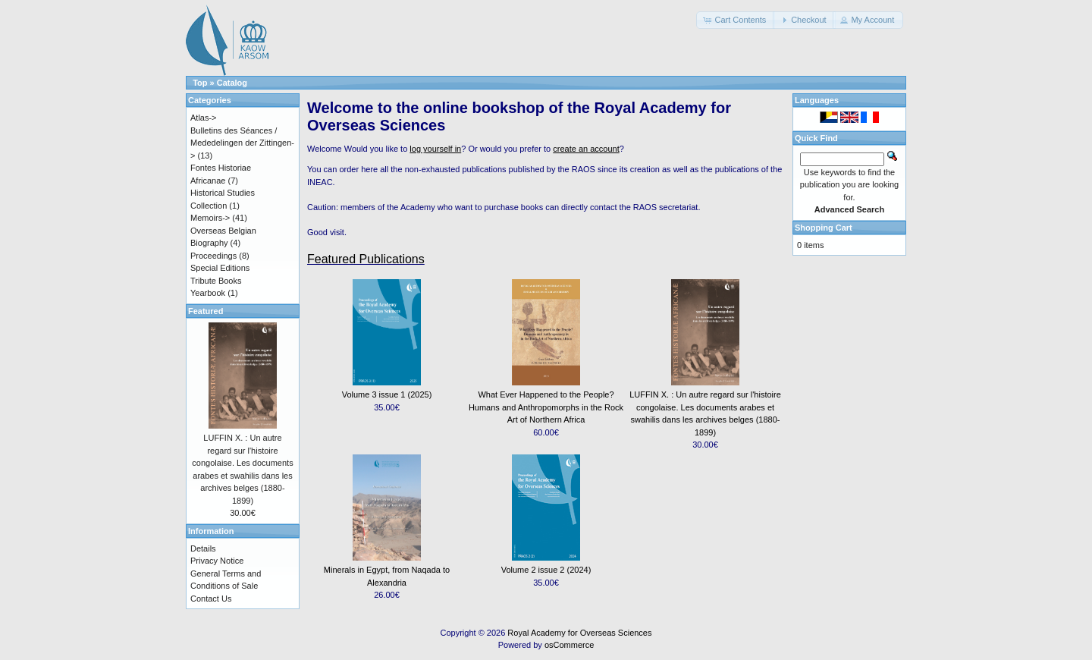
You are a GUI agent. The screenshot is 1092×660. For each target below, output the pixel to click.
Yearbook (207, 292)
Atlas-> (203, 117)
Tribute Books (215, 280)
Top (200, 82)
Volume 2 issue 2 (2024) (546, 569)
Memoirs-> (210, 217)
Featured (205, 311)
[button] (735, 20)
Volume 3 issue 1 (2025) (387, 394)
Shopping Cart (823, 227)
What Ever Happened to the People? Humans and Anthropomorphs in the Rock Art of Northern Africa (546, 407)
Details (203, 548)
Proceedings (213, 255)
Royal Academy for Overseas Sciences (579, 632)
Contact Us (210, 598)
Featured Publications (366, 259)
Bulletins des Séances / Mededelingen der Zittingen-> (242, 143)
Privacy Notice (216, 560)
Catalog (232, 82)
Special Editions (219, 267)
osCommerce (569, 644)
